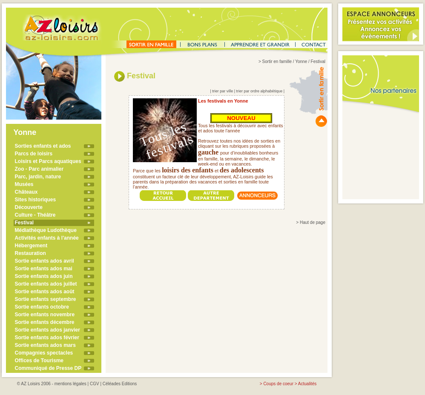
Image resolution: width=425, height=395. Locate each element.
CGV (94, 383)
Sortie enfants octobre (42, 307)
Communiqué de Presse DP (48, 368)
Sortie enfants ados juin (44, 276)
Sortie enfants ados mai (43, 269)
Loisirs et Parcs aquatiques (48, 161)
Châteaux (26, 192)
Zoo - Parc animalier (39, 169)
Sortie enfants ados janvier (47, 330)
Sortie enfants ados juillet (46, 284)
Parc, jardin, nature (38, 177)
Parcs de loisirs (34, 154)
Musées (24, 184)
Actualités (307, 383)
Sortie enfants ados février (47, 338)
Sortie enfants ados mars (45, 345)
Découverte (29, 207)
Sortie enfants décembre (45, 322)
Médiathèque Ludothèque (46, 230)
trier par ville (222, 91)
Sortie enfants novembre (45, 315)
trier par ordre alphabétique (259, 91)
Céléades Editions (120, 383)
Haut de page (312, 222)
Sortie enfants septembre (45, 299)
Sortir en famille (277, 61)
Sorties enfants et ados (43, 146)
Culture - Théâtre (35, 215)
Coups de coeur (278, 383)
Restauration (30, 253)
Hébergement (31, 246)
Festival (24, 223)
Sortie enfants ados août (45, 292)
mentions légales (70, 383)
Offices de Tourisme (39, 361)
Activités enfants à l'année (47, 238)
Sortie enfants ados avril (44, 261)
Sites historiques (35, 200)
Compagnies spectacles (44, 353)
